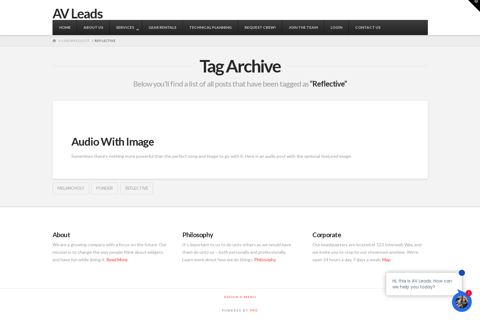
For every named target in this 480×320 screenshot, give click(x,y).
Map (386, 259)
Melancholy (71, 188)
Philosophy (264, 259)
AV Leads (78, 13)
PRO (254, 310)
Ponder (104, 188)
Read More (117, 259)
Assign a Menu (240, 297)
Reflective (136, 188)
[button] (474, 6)
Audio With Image (112, 141)
